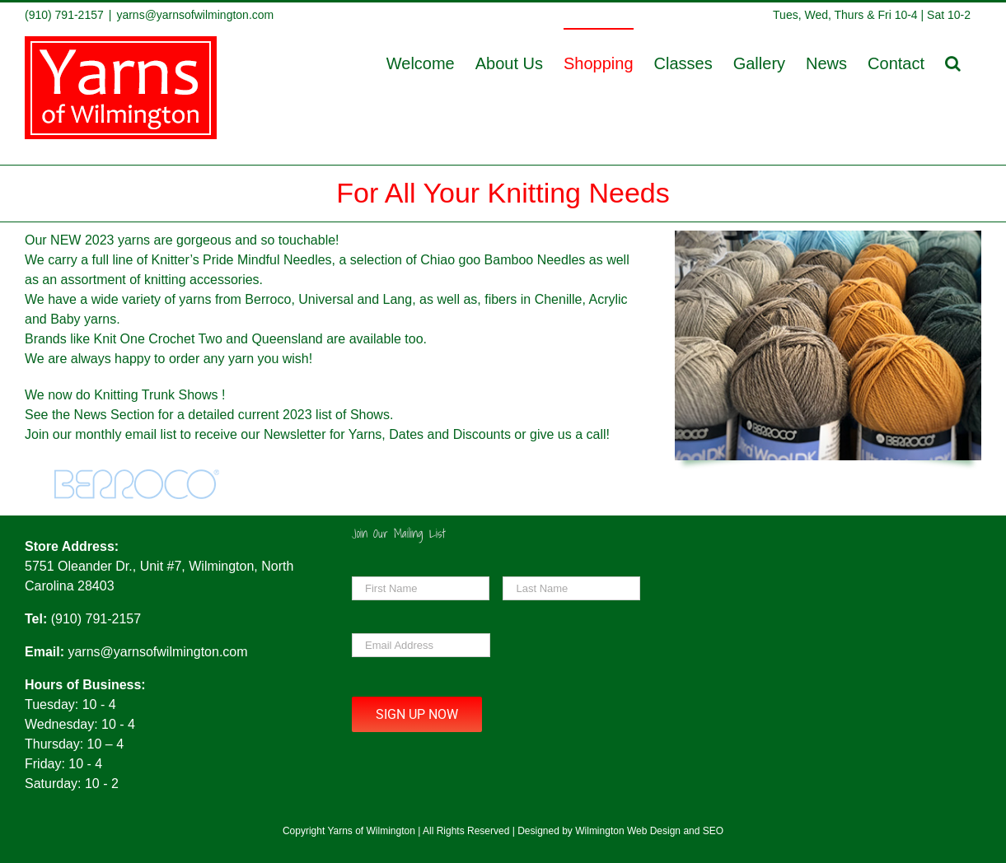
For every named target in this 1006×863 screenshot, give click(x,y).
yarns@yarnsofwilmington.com (195, 14)
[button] (953, 62)
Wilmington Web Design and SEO (649, 831)
